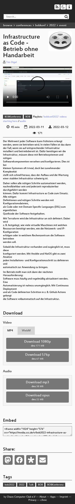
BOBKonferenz (13, 116)
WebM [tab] (26, 330)
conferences (24, 25)
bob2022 (9, 484)
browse (7, 25)
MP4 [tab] (10, 330)
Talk (31, 484)
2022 (52, 25)
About (42, 497)
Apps (53, 497)
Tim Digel (11, 62)
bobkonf (40, 25)
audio (23, 121)
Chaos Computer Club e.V (21, 497)
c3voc (43, 500)
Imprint (64, 497)
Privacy (32, 500)
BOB (27, 116)
